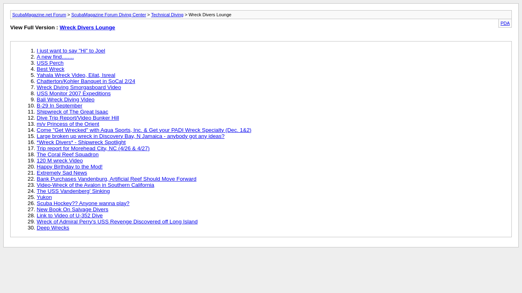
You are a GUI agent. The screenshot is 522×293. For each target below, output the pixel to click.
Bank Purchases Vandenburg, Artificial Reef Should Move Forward (117, 179)
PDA (505, 23)
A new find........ (55, 57)
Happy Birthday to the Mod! (70, 167)
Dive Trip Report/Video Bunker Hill (78, 118)
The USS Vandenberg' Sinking (73, 191)
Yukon (44, 197)
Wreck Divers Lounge (87, 27)
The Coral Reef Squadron (68, 154)
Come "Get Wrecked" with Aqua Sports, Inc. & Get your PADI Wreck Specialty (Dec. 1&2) (144, 130)
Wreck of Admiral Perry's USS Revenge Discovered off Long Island (117, 222)
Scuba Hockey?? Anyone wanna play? (83, 203)
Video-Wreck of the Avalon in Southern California (95, 185)
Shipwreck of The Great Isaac (72, 112)
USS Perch (50, 63)
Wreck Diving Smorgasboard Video (79, 87)
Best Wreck (50, 69)
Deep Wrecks (53, 228)
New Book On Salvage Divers (72, 209)
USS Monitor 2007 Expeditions (74, 93)
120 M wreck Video (60, 160)
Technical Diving (167, 14)
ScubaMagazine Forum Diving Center (108, 14)
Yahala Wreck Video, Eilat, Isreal (76, 75)
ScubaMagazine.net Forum (39, 14)
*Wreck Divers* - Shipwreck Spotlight (81, 142)
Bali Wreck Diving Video (66, 99)
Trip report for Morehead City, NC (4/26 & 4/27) (93, 148)
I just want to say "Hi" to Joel (71, 51)
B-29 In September (59, 106)
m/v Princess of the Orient (68, 124)
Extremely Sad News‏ (62, 173)
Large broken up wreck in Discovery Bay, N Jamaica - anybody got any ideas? (131, 136)
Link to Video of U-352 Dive (70, 215)
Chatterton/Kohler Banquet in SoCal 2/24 (86, 81)
